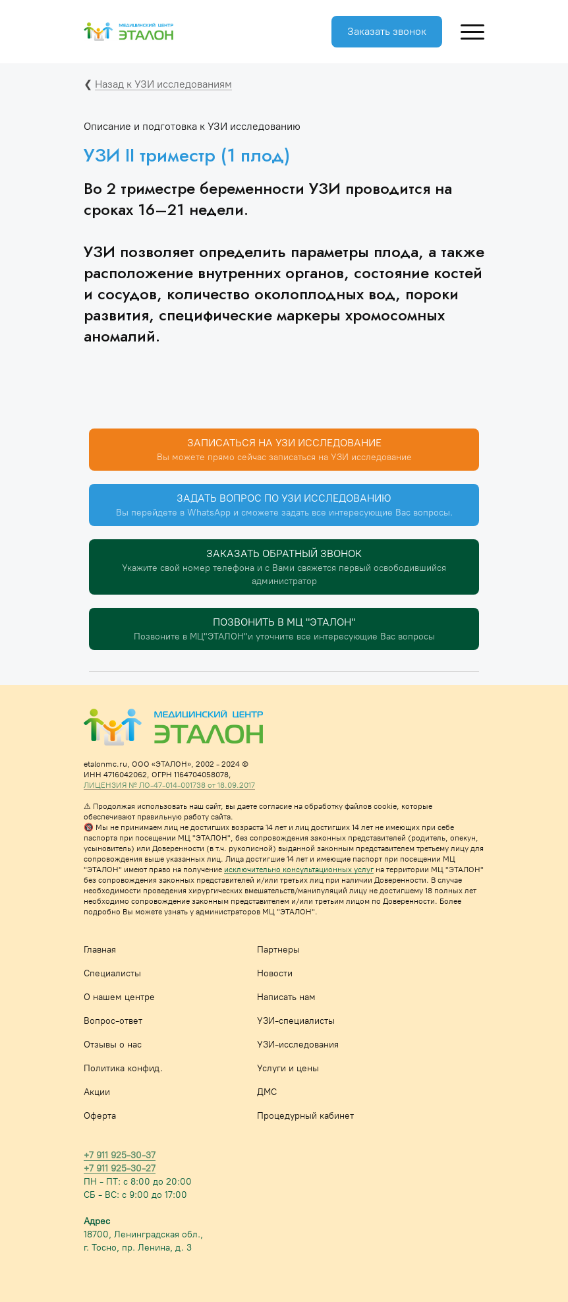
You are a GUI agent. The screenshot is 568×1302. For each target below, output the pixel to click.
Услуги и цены (288, 1068)
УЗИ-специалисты (296, 1020)
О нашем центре (119, 997)
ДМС (267, 1092)
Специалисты (112, 973)
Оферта (100, 1115)
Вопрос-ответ (113, 1020)
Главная (100, 949)
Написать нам (286, 997)
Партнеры (278, 949)
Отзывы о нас (113, 1044)
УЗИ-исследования (298, 1044)
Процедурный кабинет (305, 1115)
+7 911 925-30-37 (120, 1155)
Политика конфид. (123, 1068)
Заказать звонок (386, 31)
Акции (97, 1092)
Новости (275, 973)
